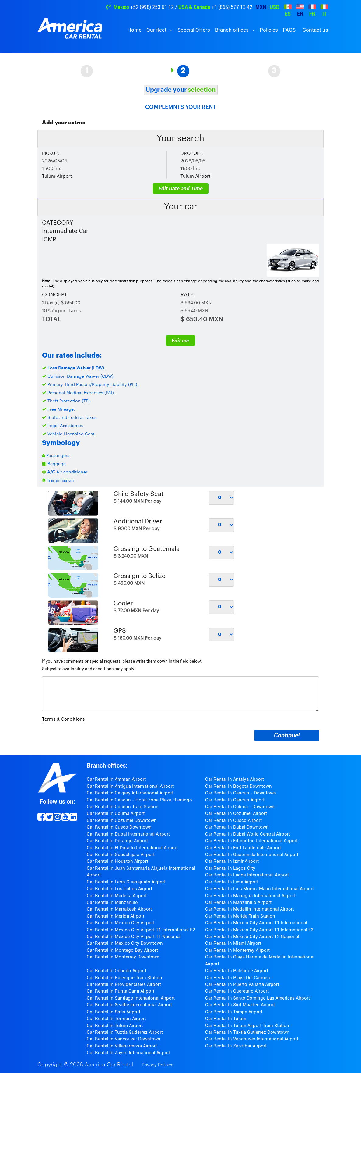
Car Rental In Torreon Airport (116, 1018)
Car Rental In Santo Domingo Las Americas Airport (257, 998)
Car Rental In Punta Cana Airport (120, 991)
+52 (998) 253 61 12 (152, 7)
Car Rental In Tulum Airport (115, 1025)
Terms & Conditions (63, 719)
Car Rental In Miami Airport (233, 943)
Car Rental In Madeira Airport (117, 895)
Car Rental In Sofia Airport (113, 1012)
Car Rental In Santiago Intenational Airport (131, 998)
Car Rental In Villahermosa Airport (122, 1046)
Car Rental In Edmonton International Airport (251, 841)
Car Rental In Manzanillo (112, 902)
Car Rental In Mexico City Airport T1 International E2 (141, 930)
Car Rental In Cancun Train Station (123, 806)
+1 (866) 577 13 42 (232, 7)
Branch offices (232, 30)
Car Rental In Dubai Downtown (237, 827)
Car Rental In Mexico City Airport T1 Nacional (134, 936)
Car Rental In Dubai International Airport (128, 834)
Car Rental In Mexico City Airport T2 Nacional (252, 936)
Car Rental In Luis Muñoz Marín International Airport (259, 888)
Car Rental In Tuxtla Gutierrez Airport (125, 1032)
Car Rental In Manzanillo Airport (238, 902)
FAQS (289, 30)
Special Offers (193, 30)
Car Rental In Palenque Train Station (124, 977)
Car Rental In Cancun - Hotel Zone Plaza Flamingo (139, 800)
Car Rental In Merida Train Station (240, 916)
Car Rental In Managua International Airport (250, 895)
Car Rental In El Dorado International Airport (132, 848)
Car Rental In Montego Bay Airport (122, 950)
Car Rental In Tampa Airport (233, 1012)
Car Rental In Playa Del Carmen (237, 977)
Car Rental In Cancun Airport (235, 800)
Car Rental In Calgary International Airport (130, 793)
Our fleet (157, 30)
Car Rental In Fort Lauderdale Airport (243, 848)
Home (135, 30)
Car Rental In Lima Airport (231, 882)
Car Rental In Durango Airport (117, 841)
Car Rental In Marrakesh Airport (119, 909)
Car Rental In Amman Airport (116, 779)
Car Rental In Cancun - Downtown (240, 793)
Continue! (287, 735)
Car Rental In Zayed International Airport (128, 1052)
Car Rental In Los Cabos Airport (119, 888)
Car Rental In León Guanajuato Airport (126, 882)
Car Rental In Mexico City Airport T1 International (256, 923)
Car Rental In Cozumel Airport (236, 813)
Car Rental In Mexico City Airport (121, 923)
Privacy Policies (157, 1065)
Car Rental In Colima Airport (116, 813)
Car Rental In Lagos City (230, 868)
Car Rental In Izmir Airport (232, 861)
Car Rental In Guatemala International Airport (251, 854)
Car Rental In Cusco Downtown (119, 827)
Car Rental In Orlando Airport (116, 970)
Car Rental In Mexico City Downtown (125, 943)
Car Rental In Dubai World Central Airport (247, 834)
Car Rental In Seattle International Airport (129, 1005)
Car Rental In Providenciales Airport (124, 984)
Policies (269, 30)
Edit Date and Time (181, 188)
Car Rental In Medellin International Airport (249, 909)
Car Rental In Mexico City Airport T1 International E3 (259, 930)
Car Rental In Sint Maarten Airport (240, 1005)
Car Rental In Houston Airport (117, 861)
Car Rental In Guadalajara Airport (121, 854)
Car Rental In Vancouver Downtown (123, 1039)
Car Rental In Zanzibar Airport (236, 1046)
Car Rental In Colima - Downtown (240, 806)
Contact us (315, 30)
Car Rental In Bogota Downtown (238, 786)
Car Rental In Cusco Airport (233, 820)
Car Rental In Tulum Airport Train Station (247, 1025)
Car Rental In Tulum (225, 1018)
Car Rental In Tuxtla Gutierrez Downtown (247, 1032)
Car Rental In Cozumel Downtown (122, 820)
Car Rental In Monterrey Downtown (123, 957)
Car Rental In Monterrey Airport (237, 950)
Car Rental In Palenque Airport (236, 970)
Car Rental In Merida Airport (115, 916)
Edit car (180, 340)
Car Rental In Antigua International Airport (130, 786)
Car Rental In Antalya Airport (234, 779)
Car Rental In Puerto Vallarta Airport (242, 984)
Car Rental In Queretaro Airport (237, 991)
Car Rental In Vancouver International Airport (251, 1039)
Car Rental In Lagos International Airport (247, 875)
